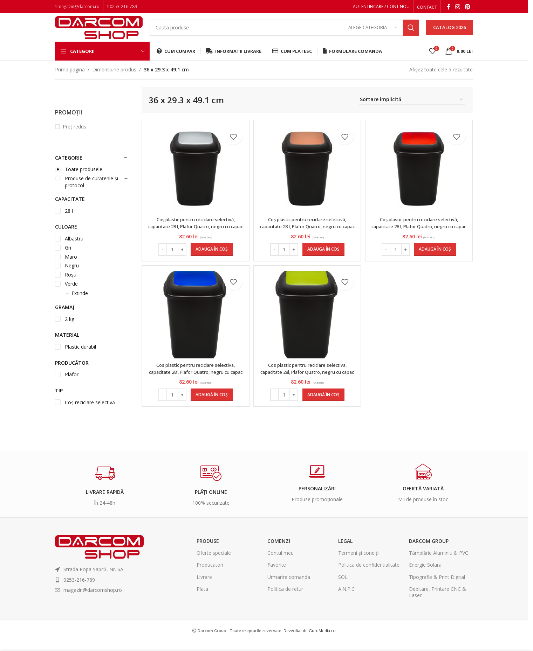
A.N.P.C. (347, 598)
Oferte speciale (214, 562)
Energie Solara (425, 574)
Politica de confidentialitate (368, 574)
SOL (343, 586)
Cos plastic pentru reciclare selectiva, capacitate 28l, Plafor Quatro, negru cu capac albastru (194, 384)
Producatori (210, 574)
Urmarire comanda (288, 586)
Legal (345, 550)
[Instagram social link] (457, 7)
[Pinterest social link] (468, 7)
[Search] (284, 33)
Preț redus (74, 136)
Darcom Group (429, 550)
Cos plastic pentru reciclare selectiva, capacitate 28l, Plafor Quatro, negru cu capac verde (307, 384)
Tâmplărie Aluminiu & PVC (438, 562)
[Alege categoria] (373, 33)
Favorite (276, 574)
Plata (202, 598)
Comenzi (278, 550)
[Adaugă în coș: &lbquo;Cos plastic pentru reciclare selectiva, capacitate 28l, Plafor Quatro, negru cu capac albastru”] (211, 407)
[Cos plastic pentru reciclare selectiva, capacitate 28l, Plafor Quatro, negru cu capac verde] (307, 327)
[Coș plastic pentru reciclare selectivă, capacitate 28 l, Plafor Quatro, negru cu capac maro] (307, 179)
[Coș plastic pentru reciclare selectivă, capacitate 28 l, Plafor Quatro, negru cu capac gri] (194, 179)
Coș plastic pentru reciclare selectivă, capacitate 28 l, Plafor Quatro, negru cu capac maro (307, 236)
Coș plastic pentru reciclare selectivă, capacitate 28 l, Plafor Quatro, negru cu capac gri (194, 236)
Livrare (204, 586)
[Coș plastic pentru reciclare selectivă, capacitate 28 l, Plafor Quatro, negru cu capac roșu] (420, 179)
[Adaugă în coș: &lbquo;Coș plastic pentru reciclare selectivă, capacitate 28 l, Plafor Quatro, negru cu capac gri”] (211, 259)
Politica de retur (285, 598)
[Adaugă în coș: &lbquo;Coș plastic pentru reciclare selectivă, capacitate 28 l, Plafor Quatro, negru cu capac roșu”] (436, 259)
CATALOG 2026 (449, 33)
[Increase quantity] (181, 259)
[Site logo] (99, 32)
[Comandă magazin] (412, 110)
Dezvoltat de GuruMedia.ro (309, 640)
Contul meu (280, 562)
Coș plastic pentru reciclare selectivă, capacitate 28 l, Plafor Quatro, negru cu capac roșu (420, 236)
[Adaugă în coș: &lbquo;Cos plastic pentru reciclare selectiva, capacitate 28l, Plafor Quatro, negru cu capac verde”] (323, 407)
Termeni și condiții (359, 562)
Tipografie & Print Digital (437, 586)
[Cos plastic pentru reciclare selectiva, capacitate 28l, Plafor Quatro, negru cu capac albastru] (194, 327)
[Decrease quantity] (161, 259)
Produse (208, 550)
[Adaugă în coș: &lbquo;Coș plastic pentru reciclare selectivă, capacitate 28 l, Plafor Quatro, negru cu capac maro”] (323, 259)
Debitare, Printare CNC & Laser (437, 601)
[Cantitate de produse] (171, 259)
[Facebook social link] (448, 7)
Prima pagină (70, 79)
